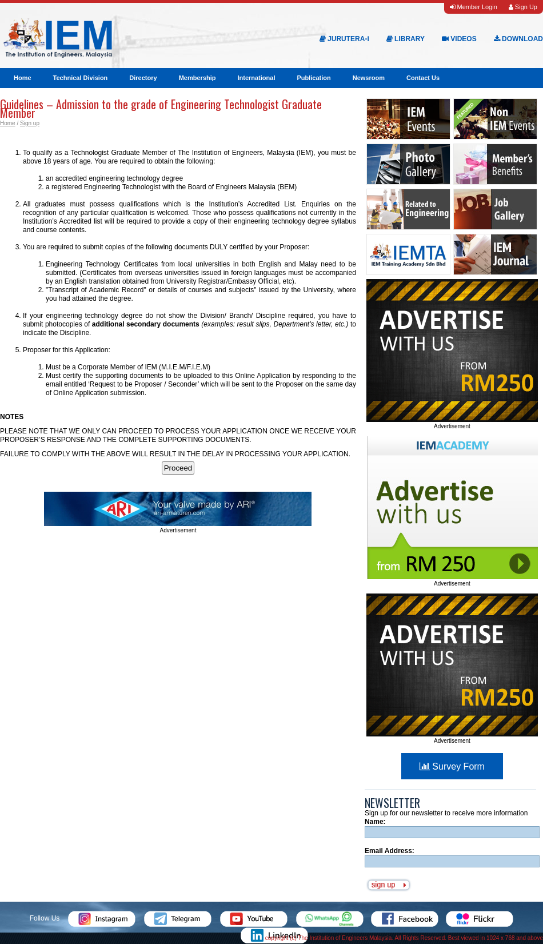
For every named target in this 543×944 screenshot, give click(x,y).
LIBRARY (405, 39)
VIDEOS (459, 39)
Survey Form (452, 766)
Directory (143, 77)
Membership (197, 77)
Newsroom (369, 77)
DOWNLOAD (518, 39)
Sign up (29, 123)
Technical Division (80, 77)
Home (22, 77)
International (256, 77)
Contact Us (423, 77)
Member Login (473, 6)
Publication (313, 77)
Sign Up (523, 6)
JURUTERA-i (344, 39)
